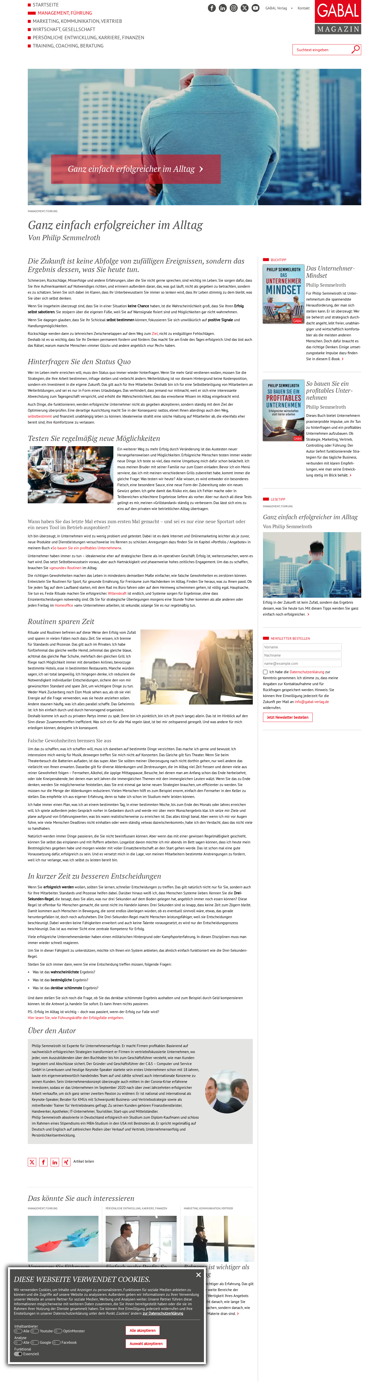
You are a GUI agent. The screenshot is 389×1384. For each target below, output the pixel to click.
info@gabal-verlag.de (312, 701)
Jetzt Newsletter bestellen (287, 717)
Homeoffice (64, 605)
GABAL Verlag (276, 8)
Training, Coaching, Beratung (68, 45)
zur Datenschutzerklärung (163, 1313)
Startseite (46, 4)
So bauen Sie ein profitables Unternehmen (85, 548)
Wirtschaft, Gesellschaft (64, 29)
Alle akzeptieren (143, 1330)
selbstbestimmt (40, 416)
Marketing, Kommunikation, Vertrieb (77, 21)
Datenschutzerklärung (307, 672)
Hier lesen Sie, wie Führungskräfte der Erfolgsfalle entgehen (75, 1017)
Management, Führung (65, 13)
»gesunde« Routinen (65, 567)
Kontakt (304, 8)
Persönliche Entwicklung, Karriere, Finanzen (88, 37)
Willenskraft (117, 593)
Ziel (155, 333)
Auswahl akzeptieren (146, 1343)
